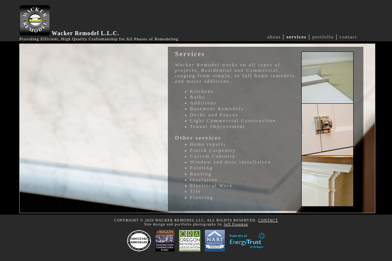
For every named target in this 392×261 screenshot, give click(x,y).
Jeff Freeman (236, 224)
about (274, 37)
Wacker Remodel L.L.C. (85, 33)
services (296, 37)
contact (348, 37)
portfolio (323, 37)
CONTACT (268, 220)
